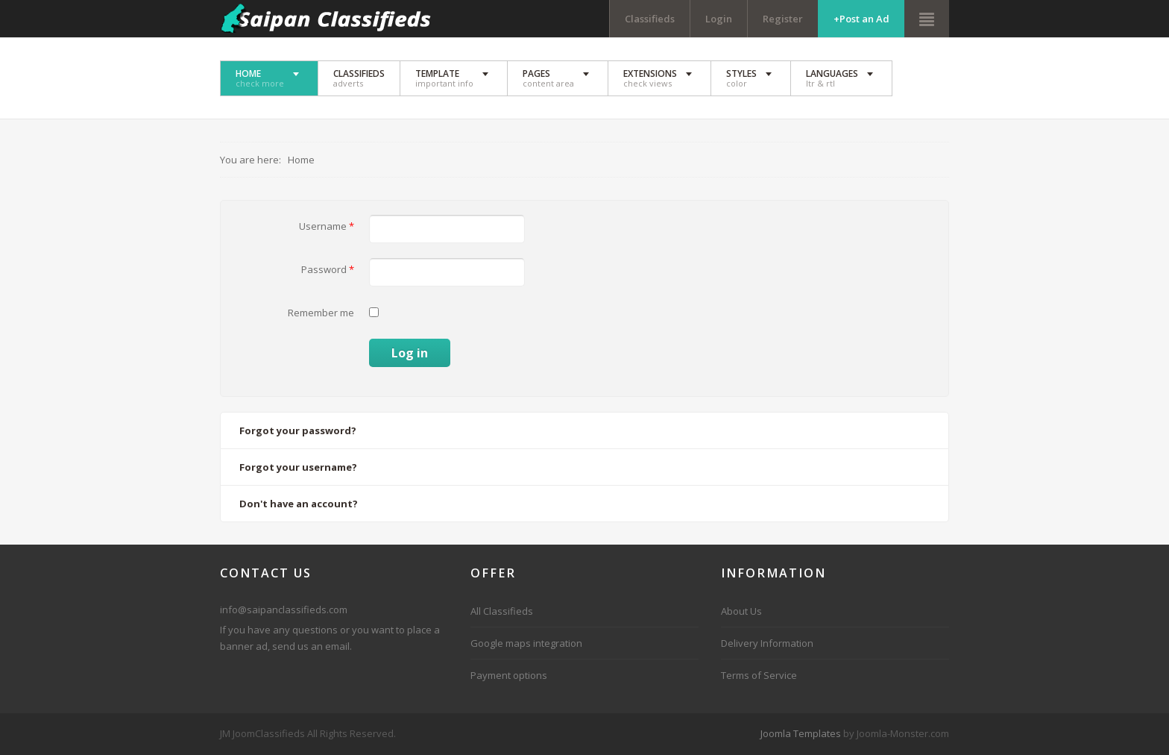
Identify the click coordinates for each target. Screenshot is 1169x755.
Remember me (321, 312)
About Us (741, 611)
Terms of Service (759, 675)
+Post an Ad (861, 18)
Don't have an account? (298, 503)
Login (718, 18)
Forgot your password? (297, 430)
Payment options (508, 675)
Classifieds (650, 18)
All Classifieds (501, 611)
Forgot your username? (298, 467)
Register (783, 18)
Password (327, 269)
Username (326, 226)
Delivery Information (767, 643)
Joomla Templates (800, 733)
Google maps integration (526, 643)
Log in (409, 353)
